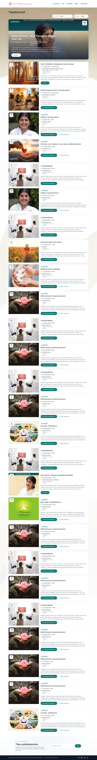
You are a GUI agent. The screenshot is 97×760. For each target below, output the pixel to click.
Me (63, 3)
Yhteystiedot (83, 3)
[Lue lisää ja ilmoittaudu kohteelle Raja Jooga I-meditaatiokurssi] (49, 519)
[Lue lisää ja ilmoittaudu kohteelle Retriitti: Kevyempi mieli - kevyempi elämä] (49, 107)
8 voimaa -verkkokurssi (49, 426)
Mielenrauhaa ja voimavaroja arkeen (53, 296)
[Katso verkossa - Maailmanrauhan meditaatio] (64, 286)
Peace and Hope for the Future (51, 242)
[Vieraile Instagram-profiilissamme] (84, 758)
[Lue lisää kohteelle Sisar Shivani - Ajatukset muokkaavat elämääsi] (45, 492)
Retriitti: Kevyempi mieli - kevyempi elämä (55, 90)
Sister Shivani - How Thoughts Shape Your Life (33, 37)
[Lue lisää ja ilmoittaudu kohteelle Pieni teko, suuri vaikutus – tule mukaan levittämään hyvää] (49, 155)
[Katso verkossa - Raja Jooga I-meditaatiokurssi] (64, 519)
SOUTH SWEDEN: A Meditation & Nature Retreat (57, 64)
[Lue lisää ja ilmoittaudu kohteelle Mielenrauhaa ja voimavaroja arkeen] (49, 313)
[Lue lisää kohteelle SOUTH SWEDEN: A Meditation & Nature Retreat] (45, 83)
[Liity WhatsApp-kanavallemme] (87, 758)
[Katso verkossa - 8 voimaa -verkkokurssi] (64, 443)
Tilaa (78, 746)
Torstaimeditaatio (47, 166)
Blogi (76, 3)
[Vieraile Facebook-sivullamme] (79, 758)
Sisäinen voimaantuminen (49, 117)
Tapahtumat (56, 3)
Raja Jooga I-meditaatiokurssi (51, 502)
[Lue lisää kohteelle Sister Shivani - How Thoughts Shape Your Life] (16, 55)
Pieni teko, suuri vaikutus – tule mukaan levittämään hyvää (61, 144)
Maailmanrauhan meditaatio (50, 269)
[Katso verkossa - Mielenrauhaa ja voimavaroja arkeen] (64, 313)
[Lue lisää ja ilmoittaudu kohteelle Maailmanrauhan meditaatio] (49, 286)
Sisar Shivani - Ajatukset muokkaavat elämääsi (57, 475)
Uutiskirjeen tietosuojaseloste (51, 757)
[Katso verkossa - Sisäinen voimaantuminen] (64, 134)
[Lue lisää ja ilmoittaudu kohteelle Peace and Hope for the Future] (49, 259)
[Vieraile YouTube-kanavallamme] (81, 758)
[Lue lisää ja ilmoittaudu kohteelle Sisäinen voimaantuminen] (49, 134)
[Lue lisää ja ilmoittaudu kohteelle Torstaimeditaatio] (49, 183)
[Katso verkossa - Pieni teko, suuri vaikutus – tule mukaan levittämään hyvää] (64, 155)
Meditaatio (69, 3)
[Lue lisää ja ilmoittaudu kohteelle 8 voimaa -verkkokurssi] (49, 443)
